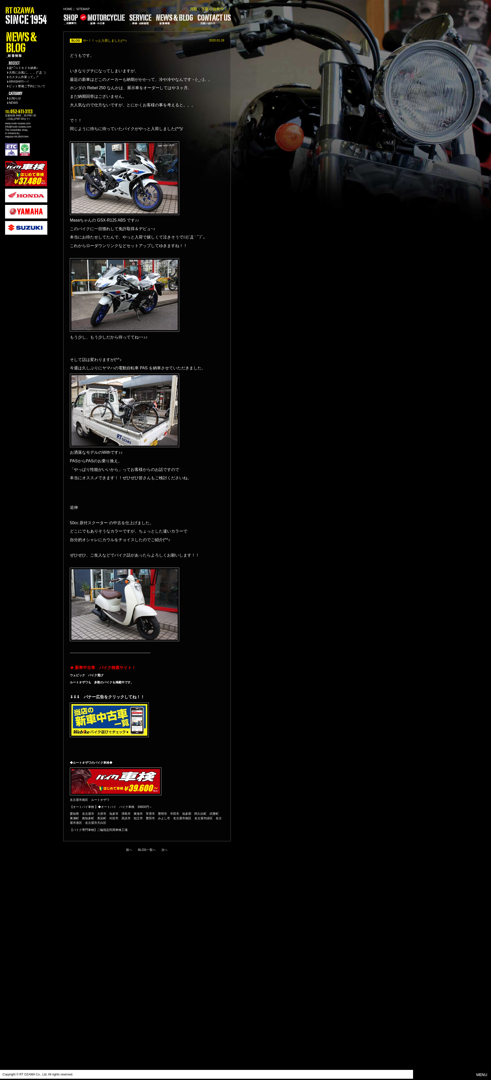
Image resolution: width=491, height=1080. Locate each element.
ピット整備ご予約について (27, 86)
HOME (67, 9)
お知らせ (15, 98)
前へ (129, 850)
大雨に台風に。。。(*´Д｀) (27, 72)
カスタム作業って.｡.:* (23, 77)
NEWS (13, 103)
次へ (164, 850)
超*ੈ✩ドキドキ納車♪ (23, 68)
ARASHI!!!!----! (18, 81)
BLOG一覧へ (146, 850)
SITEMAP (83, 9)
